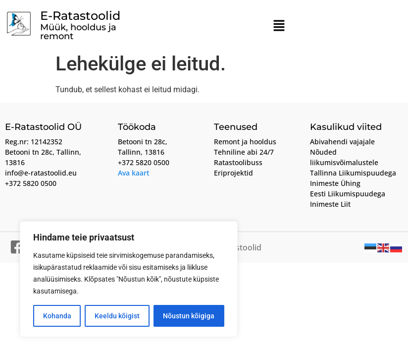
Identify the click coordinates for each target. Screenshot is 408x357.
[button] (279, 26)
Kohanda (57, 316)
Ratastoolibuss (238, 162)
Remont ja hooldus (245, 141)
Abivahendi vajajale (342, 141)
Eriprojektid (233, 173)
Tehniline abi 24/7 (244, 152)
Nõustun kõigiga (188, 316)
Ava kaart (134, 173)
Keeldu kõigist (117, 316)
